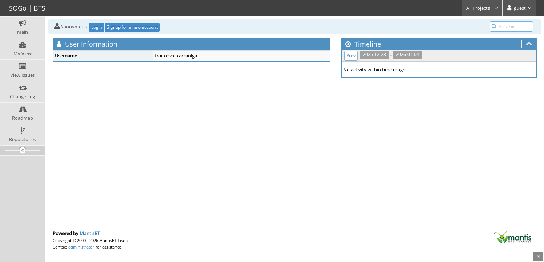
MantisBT (90, 233)
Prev (351, 55)
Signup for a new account (132, 27)
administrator (81, 247)
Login (96, 27)
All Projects (482, 8)
